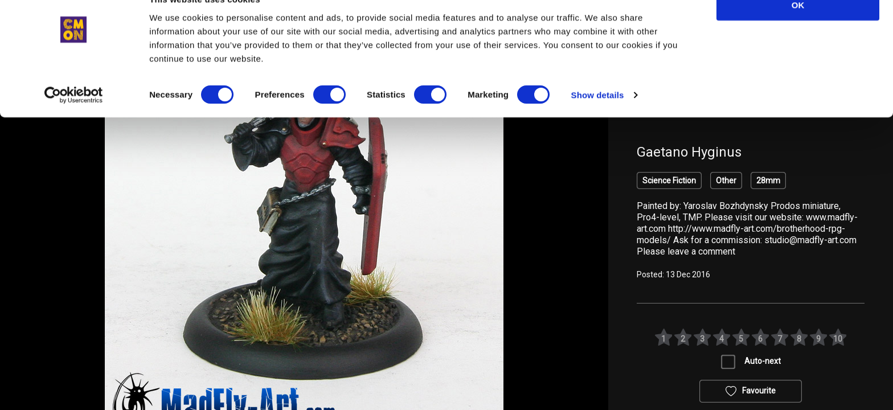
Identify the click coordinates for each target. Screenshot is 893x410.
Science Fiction (669, 180)
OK (798, 29)
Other (726, 180)
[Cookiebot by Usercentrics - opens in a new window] (74, 119)
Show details (597, 119)
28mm (768, 180)
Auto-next (762, 361)
